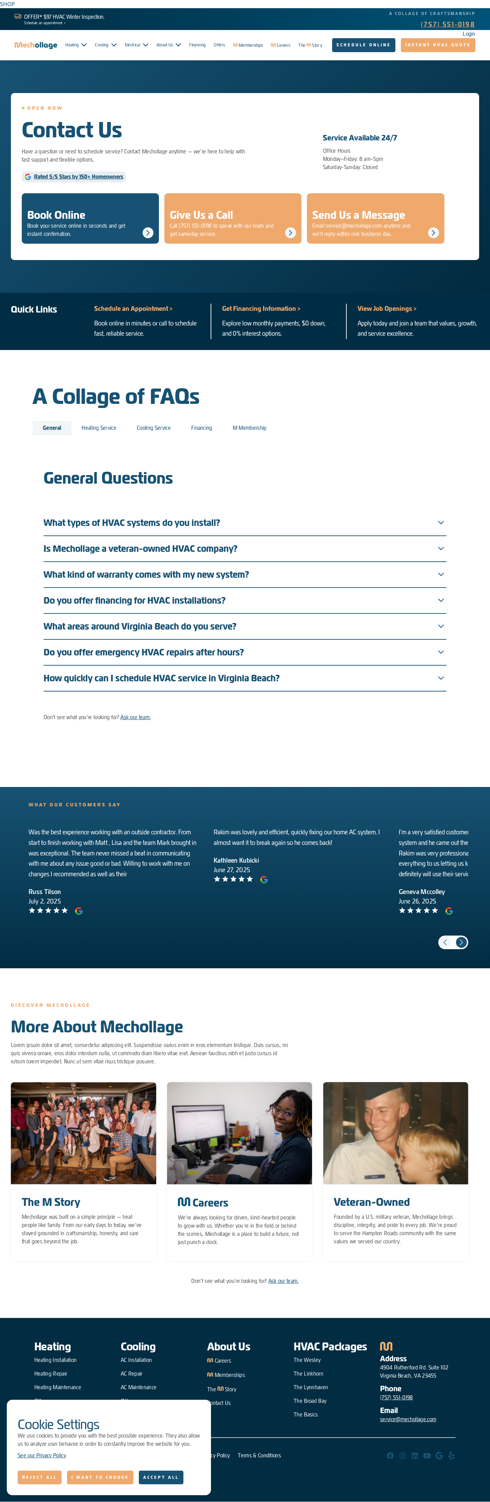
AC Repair (132, 1373)
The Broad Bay (310, 1401)
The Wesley (307, 1360)
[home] (36, 45)
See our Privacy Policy (42, 1455)
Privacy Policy (215, 1455)
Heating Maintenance (57, 1387)
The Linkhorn (308, 1373)
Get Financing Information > (261, 308)
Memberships (226, 1374)
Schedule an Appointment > (133, 308)
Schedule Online (364, 45)
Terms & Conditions (259, 1455)
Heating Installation (55, 1360)
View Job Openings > (387, 308)
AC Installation (136, 1360)
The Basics (306, 1414)
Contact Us (219, 1403)
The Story (221, 1389)
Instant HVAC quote (438, 45)
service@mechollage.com (408, 1419)
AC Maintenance (139, 1387)
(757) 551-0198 (448, 24)
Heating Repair (50, 1373)
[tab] (52, 428)
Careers (219, 1360)
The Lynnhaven (311, 1387)
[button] (76, 45)
